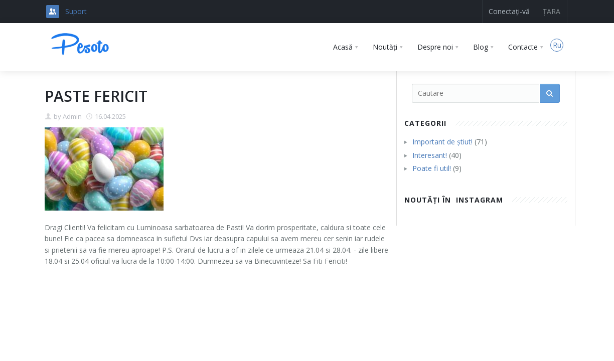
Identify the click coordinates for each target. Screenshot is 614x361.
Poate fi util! (431, 168)
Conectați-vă (509, 11)
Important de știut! (442, 141)
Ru (557, 45)
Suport (76, 11)
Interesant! (429, 155)
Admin (72, 116)
